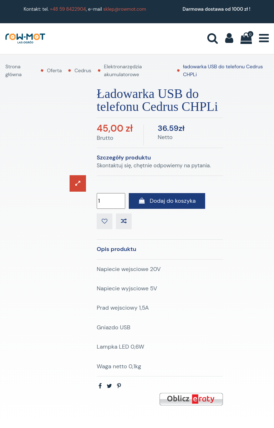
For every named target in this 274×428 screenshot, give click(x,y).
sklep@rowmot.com (124, 9)
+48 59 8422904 (68, 9)
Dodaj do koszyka (167, 201)
